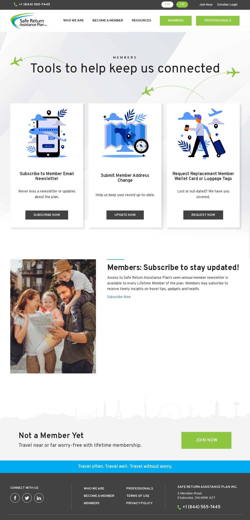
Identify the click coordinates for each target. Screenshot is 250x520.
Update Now (124, 215)
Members (176, 21)
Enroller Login (228, 5)
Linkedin (39, 476)
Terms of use (137, 474)
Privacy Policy (139, 482)
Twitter (27, 476)
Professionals (217, 21)
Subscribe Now (46, 215)
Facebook (15, 476)
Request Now (204, 215)
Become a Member (108, 21)
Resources (141, 21)
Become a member (99, 474)
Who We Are (73, 21)
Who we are (94, 467)
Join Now (206, 5)
